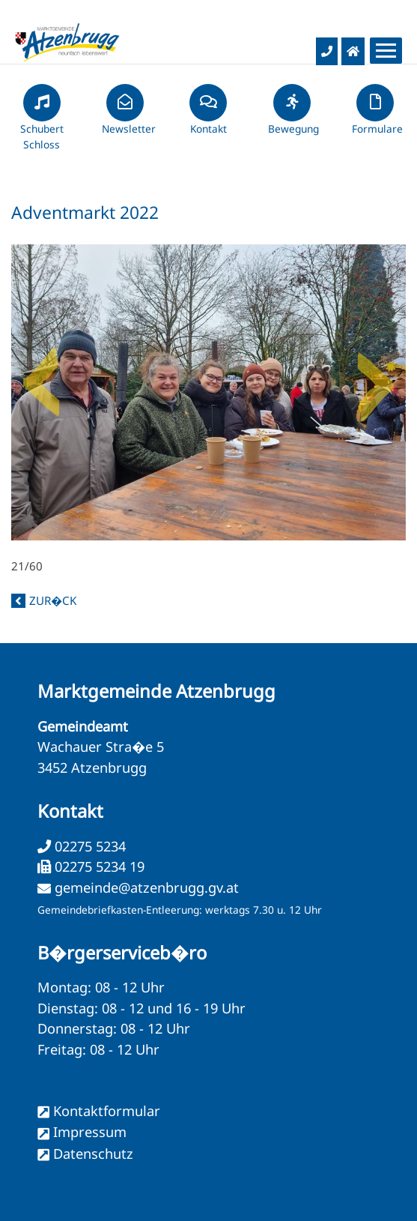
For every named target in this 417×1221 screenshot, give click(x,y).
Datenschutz (93, 1154)
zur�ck (52, 600)
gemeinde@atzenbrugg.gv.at (147, 887)
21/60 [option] (208, 408)
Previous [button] (41, 376)
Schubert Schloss (42, 123)
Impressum (90, 1132)
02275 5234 (88, 846)
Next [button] (376, 376)
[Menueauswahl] (386, 50)
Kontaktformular (106, 1111)
